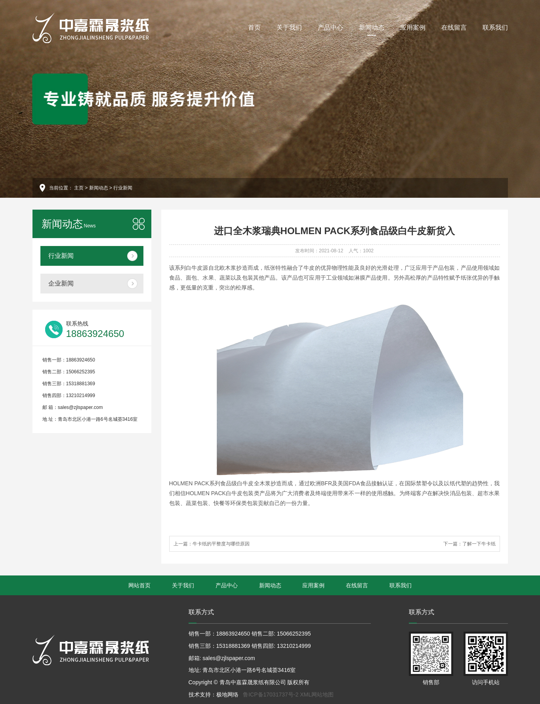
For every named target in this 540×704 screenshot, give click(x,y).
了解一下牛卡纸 (479, 544)
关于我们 (289, 27)
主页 (79, 188)
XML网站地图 (317, 694)
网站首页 (139, 585)
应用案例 (413, 27)
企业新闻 (61, 283)
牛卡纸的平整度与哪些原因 (221, 544)
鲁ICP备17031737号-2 (270, 694)
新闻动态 (371, 30)
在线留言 (454, 27)
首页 (254, 27)
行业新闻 (122, 188)
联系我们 (495, 27)
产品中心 (330, 27)
